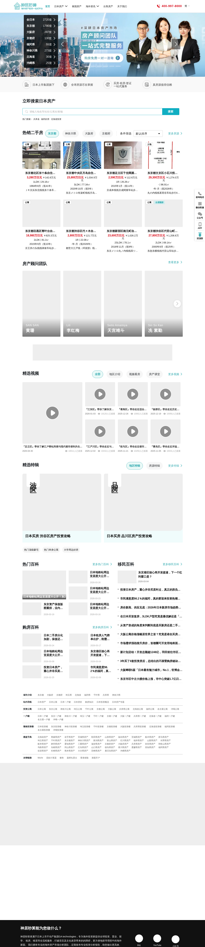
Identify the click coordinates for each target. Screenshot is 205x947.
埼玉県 (69, 695)
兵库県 (106, 695)
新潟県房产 (98, 740)
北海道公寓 (138, 709)
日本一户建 (65, 702)
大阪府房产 (123, 744)
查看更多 (175, 262)
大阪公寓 (112, 709)
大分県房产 (83, 751)
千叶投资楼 (98, 726)
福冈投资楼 (170, 726)
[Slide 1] (93, 66)
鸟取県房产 (43, 747)
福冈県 (87, 695)
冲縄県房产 (125, 751)
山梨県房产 (152, 740)
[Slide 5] (118, 66)
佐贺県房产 (43, 751)
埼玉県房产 (43, 740)
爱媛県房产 (137, 747)
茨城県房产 (137, 737)
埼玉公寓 (78, 709)
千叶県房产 (56, 740)
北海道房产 (43, 737)
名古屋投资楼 (44, 730)
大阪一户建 (125, 716)
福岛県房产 (123, 737)
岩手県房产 (70, 737)
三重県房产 (83, 744)
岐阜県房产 (43, 744)
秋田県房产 (96, 737)
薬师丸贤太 (72, 758)
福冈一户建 (170, 716)
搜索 (170, 111)
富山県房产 (112, 740)
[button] (177, 303)
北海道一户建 (155, 716)
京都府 (59, 695)
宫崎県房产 (96, 751)
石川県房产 (125, 740)
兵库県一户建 (140, 716)
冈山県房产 (70, 747)
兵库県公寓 (124, 709)
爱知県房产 (70, 744)
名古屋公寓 (162, 709)
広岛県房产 (83, 747)
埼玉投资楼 (85, 726)
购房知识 (89, 702)
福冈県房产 (163, 747)
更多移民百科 (173, 564)
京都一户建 (112, 716)
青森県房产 (56, 737)
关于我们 (122, 6)
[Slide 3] (105, 66)
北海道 (78, 695)
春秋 (62, 758)
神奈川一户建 (71, 716)
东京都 (41, 695)
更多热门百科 (102, 564)
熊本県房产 (70, 751)
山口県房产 (96, 747)
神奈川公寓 (65, 709)
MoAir (40, 758)
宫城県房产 (83, 737)
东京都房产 (70, 740)
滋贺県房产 (96, 744)
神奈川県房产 (84, 740)
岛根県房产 (56, 747)
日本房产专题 (118, 702)
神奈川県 (116, 695)
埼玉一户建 (85, 716)
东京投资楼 (56, 726)
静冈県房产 (56, 744)
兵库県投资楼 (140, 726)
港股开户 (96, 758)
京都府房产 (110, 744)
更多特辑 (175, 465)
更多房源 (175, 133)
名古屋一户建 (44, 719)
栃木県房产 (150, 737)
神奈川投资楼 (71, 726)
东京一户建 (56, 716)
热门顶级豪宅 (31, 549)
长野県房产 (165, 740)
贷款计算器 (51, 758)
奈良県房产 (150, 744)
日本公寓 (53, 702)
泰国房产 (77, 6)
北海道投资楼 (155, 726)
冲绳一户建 (58, 719)
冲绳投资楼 (58, 730)
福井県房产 (139, 740)
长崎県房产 (56, 751)
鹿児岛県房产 (111, 751)
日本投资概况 (103, 702)
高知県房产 (150, 747)
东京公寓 (53, 709)
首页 (47, 6)
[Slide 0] (87, 66)
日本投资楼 (43, 726)
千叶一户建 (98, 716)
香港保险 (84, 758)
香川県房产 (123, 747)
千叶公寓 (89, 709)
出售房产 (108, 6)
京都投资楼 (112, 726)
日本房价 (78, 702)
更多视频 (175, 374)
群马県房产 (163, 737)
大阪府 (50, 695)
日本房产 (61, 6)
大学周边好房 (71, 549)
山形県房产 (110, 737)
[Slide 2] (99, 66)
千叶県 (97, 695)
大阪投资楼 (125, 726)
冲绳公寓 (175, 709)
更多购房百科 (102, 627)
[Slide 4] (111, 66)
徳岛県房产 (110, 747)
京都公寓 (101, 709)
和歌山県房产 (164, 744)
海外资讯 (92, 6)
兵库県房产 (137, 744)
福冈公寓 (150, 709)
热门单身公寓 (51, 549)
